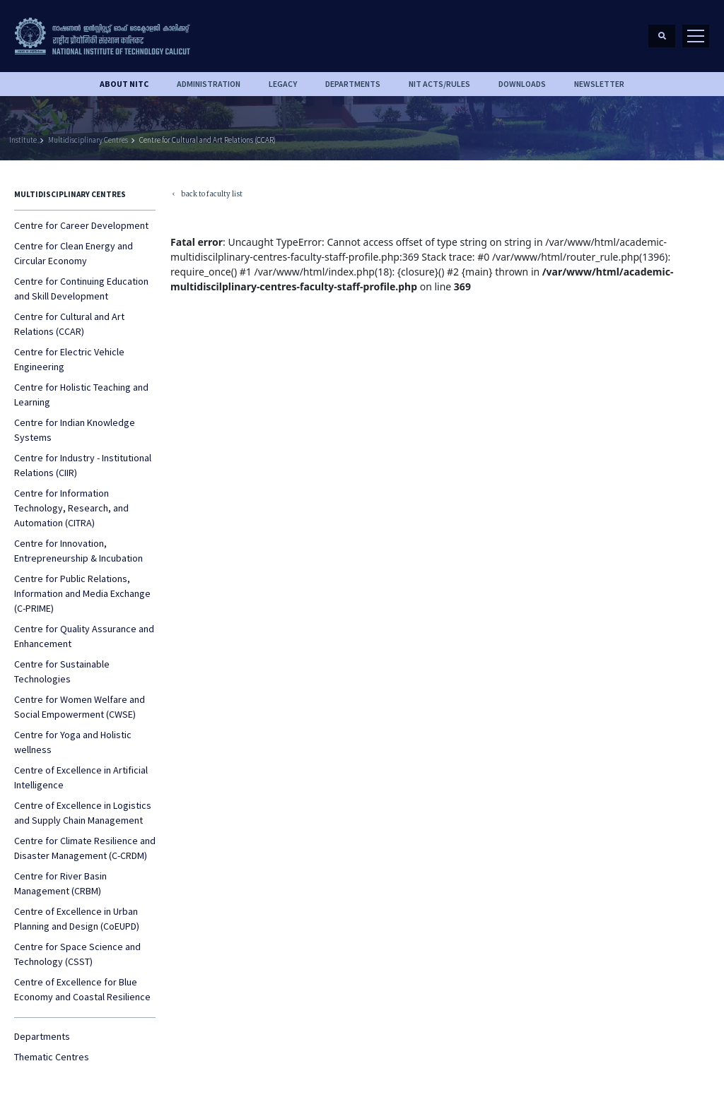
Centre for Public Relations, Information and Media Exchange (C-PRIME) (82, 593)
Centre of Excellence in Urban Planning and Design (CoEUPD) (76, 918)
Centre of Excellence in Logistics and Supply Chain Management (82, 812)
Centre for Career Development (81, 225)
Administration (208, 83)
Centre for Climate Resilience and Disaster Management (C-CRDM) (85, 848)
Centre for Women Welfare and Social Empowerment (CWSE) (79, 707)
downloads (522, 83)
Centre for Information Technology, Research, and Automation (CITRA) (71, 508)
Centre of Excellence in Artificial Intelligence (81, 777)
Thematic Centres (51, 1056)
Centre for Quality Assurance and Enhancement (84, 636)
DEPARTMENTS (352, 83)
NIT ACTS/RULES (439, 83)
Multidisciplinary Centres (88, 140)
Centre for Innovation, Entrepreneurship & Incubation (78, 550)
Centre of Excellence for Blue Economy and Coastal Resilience (82, 989)
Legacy (283, 83)
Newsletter (599, 83)
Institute (23, 140)
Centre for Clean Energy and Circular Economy (73, 253)
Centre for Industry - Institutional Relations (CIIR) (82, 465)
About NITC (124, 83)
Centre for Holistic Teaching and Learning (81, 394)
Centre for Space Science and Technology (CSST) (77, 954)
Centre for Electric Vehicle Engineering (69, 359)
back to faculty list (206, 195)
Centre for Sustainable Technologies (62, 671)
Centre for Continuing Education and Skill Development (81, 288)
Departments (42, 1036)
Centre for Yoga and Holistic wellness (73, 742)
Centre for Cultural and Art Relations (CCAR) (207, 140)
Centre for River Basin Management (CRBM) (60, 883)
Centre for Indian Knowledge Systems (74, 430)
